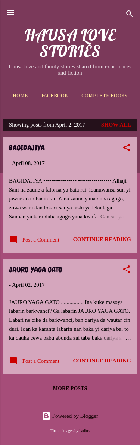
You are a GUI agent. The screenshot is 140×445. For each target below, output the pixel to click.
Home (20, 96)
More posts (70, 388)
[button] (126, 149)
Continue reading (102, 239)
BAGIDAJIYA (27, 148)
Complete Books (104, 96)
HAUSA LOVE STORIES (70, 43)
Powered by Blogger (70, 416)
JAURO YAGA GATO (35, 269)
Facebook (54, 96)
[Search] (129, 15)
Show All (116, 125)
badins (84, 431)
